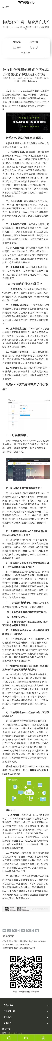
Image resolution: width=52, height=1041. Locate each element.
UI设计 (6, 984)
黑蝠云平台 (8, 976)
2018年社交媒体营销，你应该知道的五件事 (19, 948)
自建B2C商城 (8, 996)
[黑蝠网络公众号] (9, 955)
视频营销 (7, 987)
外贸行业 (7, 999)
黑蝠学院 (7, 1013)
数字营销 (17, 47)
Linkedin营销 (8, 981)
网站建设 (17, 42)
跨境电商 (34, 42)
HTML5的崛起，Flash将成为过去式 (16, 944)
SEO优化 (7, 979)
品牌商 (6, 1004)
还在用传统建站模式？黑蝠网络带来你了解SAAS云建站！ (24, 941)
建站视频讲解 (9, 1016)
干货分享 (25, 53)
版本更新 (7, 1024)
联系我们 (7, 1033)
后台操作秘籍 (9, 1022)
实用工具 (34, 47)
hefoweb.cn (32, 81)
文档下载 (7, 1019)
